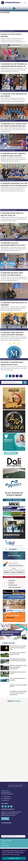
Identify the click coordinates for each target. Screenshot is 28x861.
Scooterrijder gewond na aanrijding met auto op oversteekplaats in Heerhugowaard (18, 711)
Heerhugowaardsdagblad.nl (12, 2)
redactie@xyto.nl (7, 820)
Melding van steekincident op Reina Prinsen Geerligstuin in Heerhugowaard (18, 679)
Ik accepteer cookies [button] (14, 858)
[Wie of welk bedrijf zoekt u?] (11, 382)
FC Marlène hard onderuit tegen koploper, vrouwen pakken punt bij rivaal (12, 333)
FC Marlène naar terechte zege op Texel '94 (12, 214)
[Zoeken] (25, 382)
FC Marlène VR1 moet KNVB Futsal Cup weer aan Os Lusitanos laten (12, 274)
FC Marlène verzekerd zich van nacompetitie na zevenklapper (14, 184)
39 (21, 376)
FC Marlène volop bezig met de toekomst (14, 303)
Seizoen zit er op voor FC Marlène (11, 35)
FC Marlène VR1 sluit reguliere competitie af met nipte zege (13, 244)
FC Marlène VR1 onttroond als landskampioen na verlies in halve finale (14, 65)
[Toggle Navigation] (25, 2)
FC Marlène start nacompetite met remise (14, 95)
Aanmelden (5, 840)
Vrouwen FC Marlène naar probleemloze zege (12, 363)
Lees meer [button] (17, 854)
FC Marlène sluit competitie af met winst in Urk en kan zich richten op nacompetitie (14, 125)
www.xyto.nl (6, 821)
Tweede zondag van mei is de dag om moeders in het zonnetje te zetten (18, 648)
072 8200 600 (6, 818)
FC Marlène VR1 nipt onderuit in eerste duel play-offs (13, 154)
